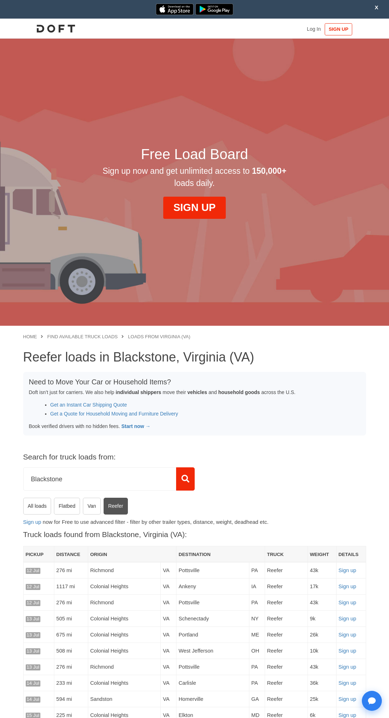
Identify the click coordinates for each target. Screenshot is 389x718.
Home (30, 336)
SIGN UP (344, 29)
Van (92, 506)
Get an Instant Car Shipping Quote (88, 405)
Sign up (32, 522)
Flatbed (67, 506)
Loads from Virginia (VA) (159, 336)
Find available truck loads (82, 336)
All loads (37, 506)
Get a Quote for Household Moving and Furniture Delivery (114, 414)
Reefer (115, 506)
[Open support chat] (372, 701)
